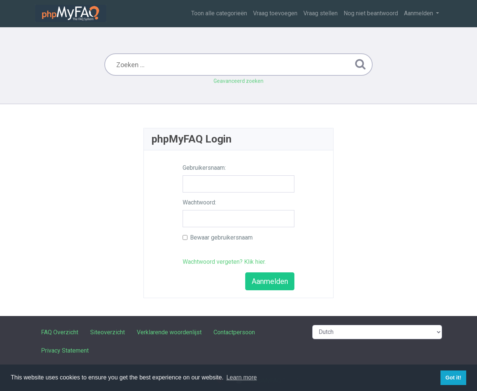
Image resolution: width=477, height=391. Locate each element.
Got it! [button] (453, 378)
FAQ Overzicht (59, 332)
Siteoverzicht (107, 332)
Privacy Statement (65, 350)
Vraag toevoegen (275, 13)
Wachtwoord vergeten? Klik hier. (224, 261)
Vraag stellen (320, 13)
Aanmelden (419, 13)
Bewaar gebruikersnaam (221, 237)
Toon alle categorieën (219, 13)
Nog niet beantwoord (371, 13)
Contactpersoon (234, 332)
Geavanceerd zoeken (238, 81)
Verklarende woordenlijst (169, 332)
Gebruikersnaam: (204, 167)
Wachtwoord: (199, 202)
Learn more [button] (241, 377)
